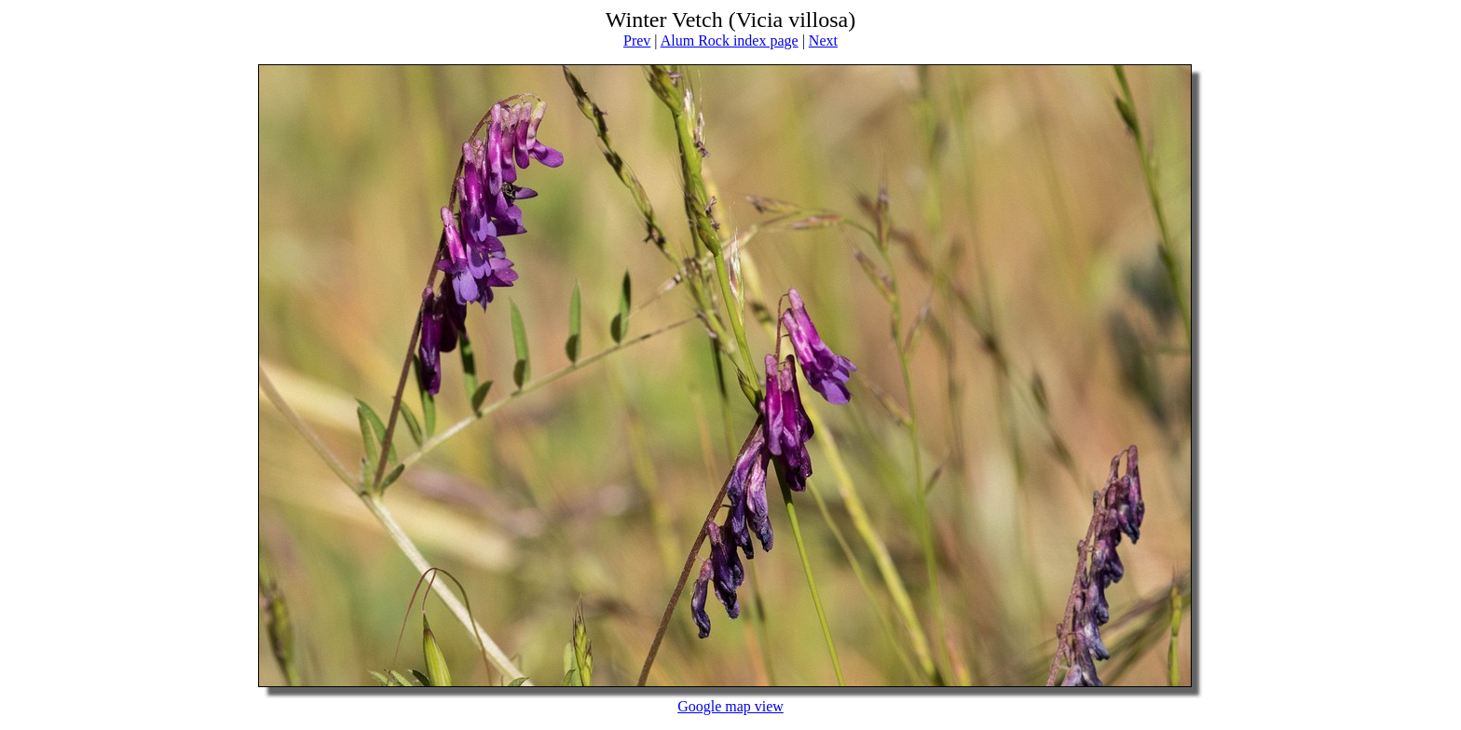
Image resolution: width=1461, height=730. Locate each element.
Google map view (730, 706)
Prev (636, 40)
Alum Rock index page (730, 40)
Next (823, 40)
